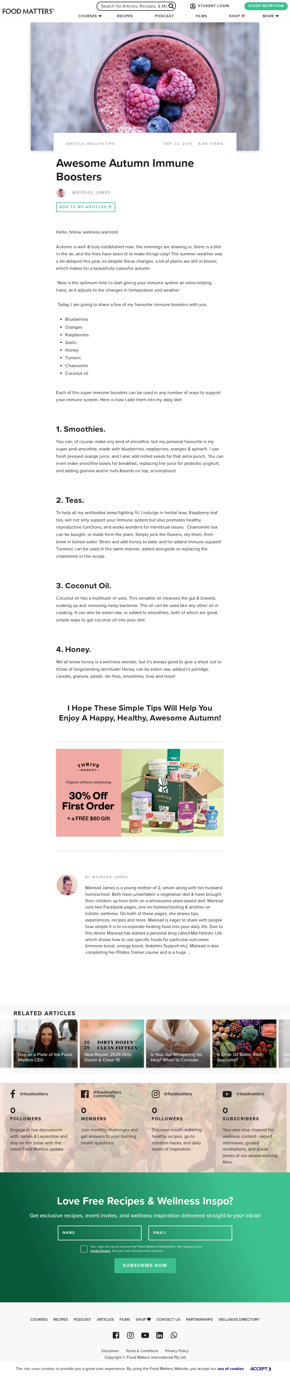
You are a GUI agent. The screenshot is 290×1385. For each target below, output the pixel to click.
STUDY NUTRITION (266, 6)
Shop (237, 16)
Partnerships (199, 1319)
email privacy (100, 1251)
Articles (105, 1319)
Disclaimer (110, 1351)
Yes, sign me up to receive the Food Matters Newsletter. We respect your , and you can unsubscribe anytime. (146, 1249)
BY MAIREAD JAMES (106, 877)
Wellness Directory (239, 1319)
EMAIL (160, 1232)
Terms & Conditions (142, 1351)
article (75, 144)
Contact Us (168, 1319)
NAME (69, 1232)
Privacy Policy (177, 1351)
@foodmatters (34, 1094)
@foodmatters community (107, 1094)
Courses (87, 16)
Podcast (164, 16)
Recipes (125, 16)
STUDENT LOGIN (209, 6)
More (268, 16)
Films (201, 16)
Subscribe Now (145, 1265)
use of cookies (231, 1368)
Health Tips (101, 144)
